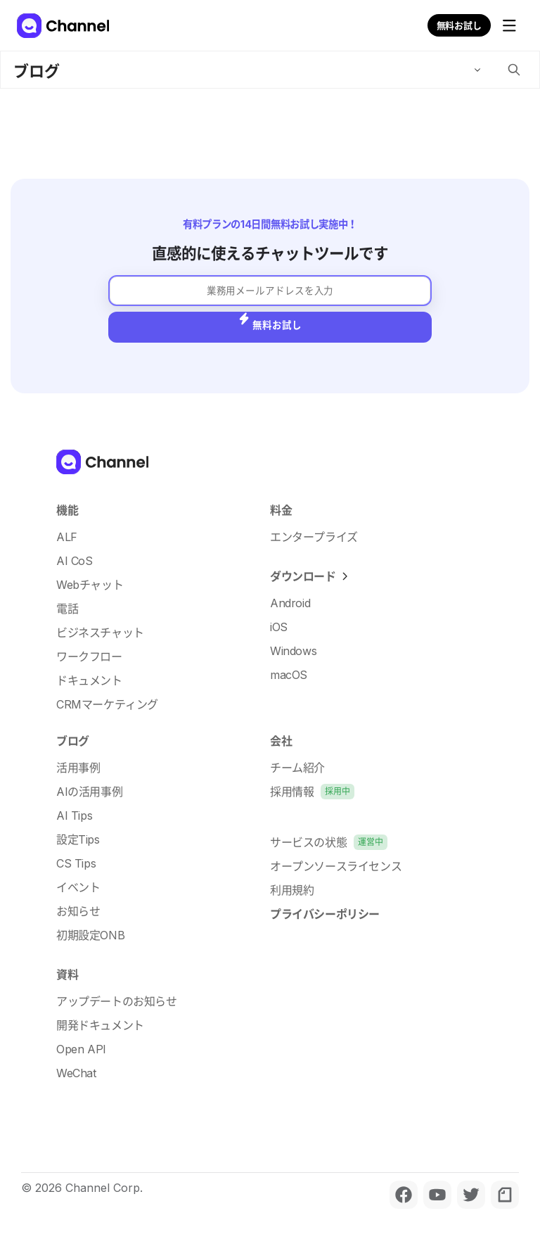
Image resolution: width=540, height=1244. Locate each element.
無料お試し (459, 25)
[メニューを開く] (509, 25)
